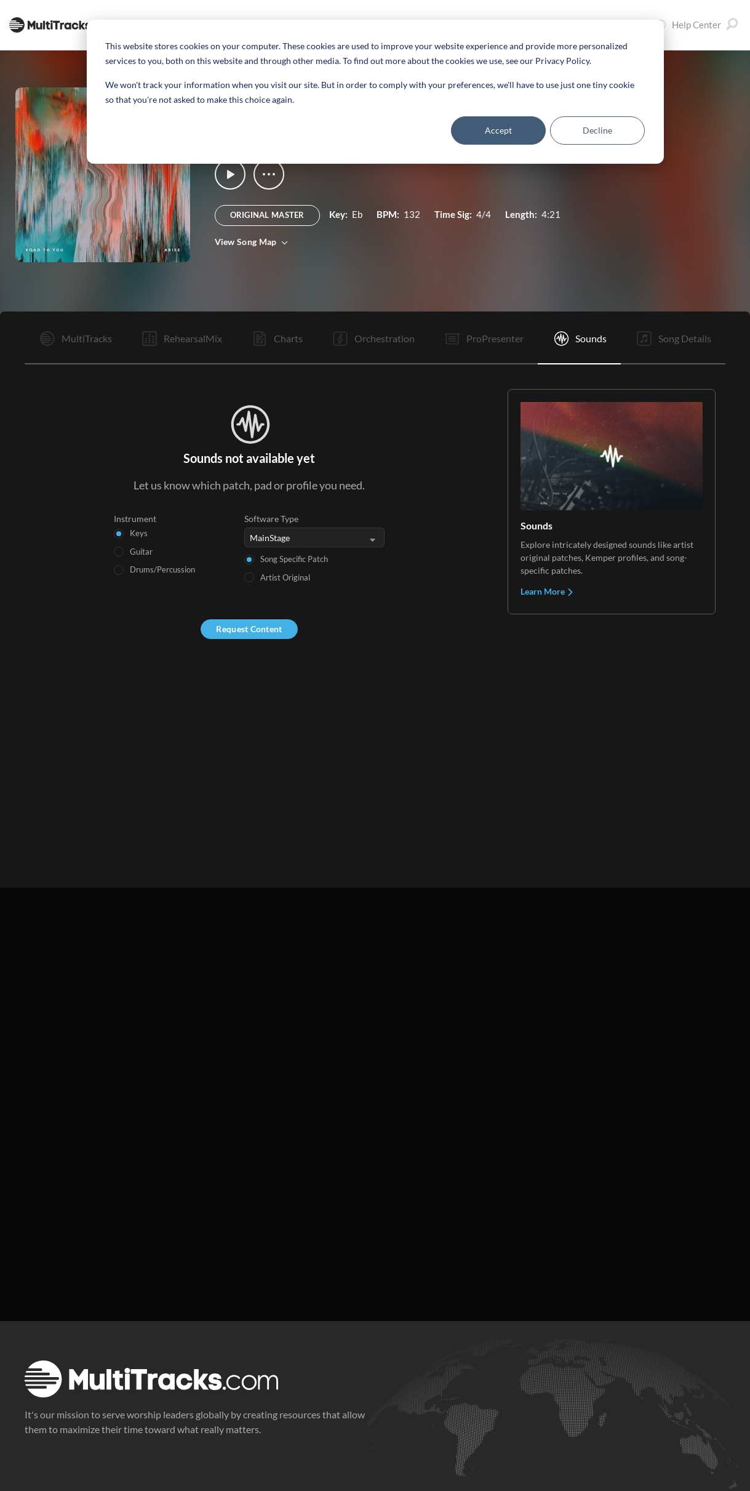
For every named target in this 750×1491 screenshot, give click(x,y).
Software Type (271, 518)
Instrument (135, 518)
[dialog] (375, 92)
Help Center (688, 24)
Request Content (249, 629)
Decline (597, 130)
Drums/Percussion (162, 569)
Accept (498, 130)
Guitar (141, 552)
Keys (139, 533)
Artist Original (285, 577)
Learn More (547, 591)
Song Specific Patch (294, 559)
